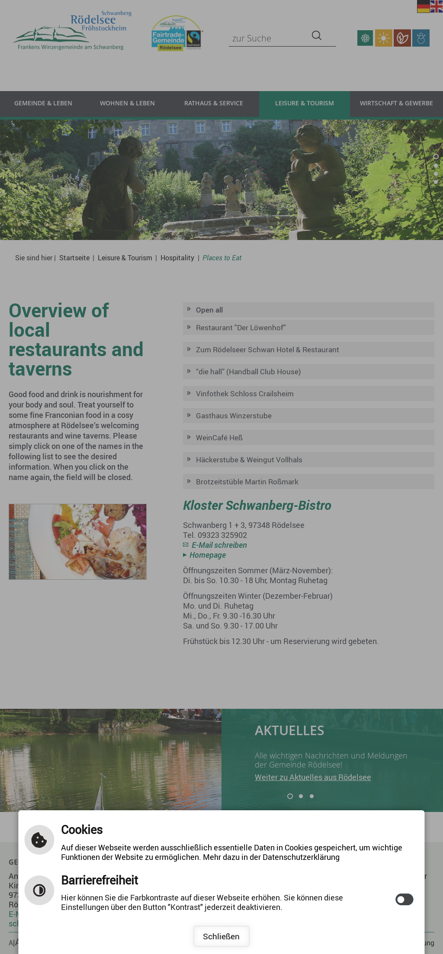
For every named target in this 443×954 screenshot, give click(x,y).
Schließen (221, 936)
